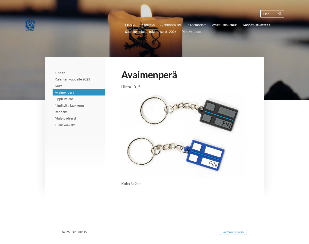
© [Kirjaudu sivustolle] (64, 232)
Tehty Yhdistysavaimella (232, 231)
